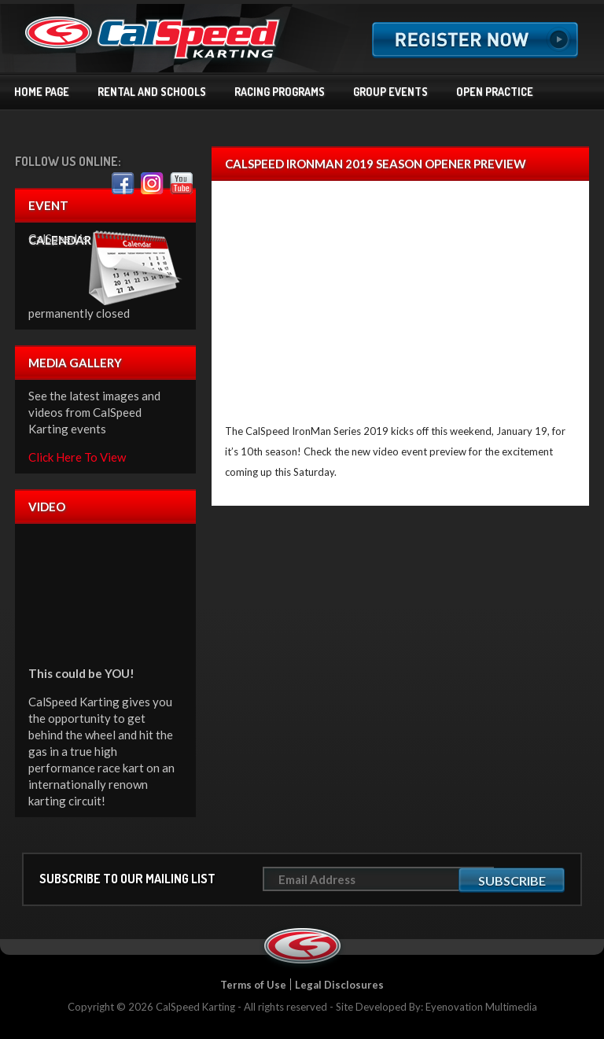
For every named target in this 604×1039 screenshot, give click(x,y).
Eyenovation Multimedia (481, 1006)
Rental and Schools (152, 91)
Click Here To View (77, 457)
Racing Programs (279, 91)
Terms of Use (253, 984)
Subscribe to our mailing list (127, 878)
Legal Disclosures (339, 984)
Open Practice (494, 91)
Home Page (41, 91)
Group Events (390, 91)
